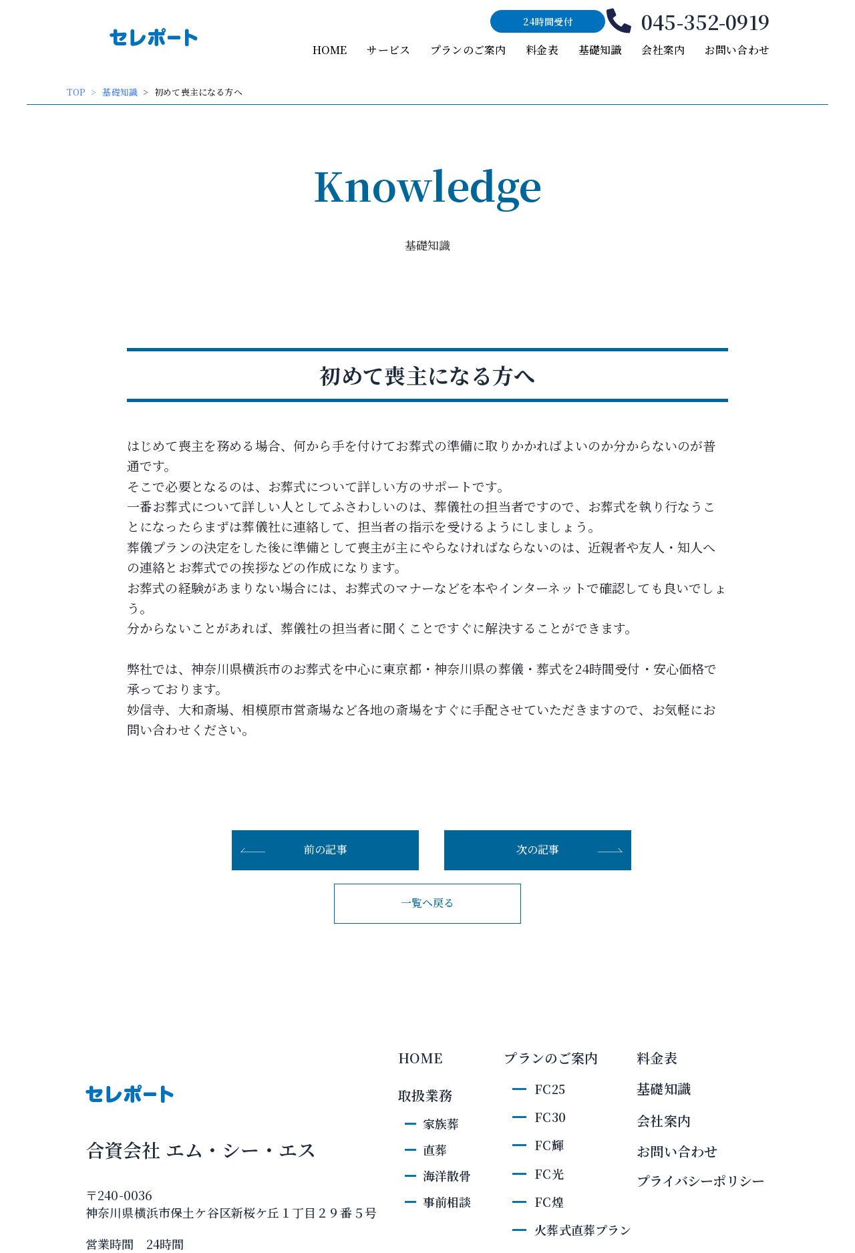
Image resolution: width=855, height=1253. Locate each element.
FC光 (548, 1173)
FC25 (549, 1088)
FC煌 (548, 1201)
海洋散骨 (447, 1175)
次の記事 (538, 849)
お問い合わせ (737, 49)
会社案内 (663, 49)
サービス (388, 49)
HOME (330, 49)
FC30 (550, 1116)
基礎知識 (600, 49)
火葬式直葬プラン (582, 1229)
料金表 (542, 49)
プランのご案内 (468, 49)
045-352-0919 (705, 21)
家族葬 (441, 1123)
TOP (76, 91)
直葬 (435, 1149)
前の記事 (325, 849)
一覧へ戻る (428, 902)
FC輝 (548, 1144)
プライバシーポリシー (700, 1180)
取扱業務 (425, 1095)
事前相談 (447, 1201)
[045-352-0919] (619, 21)
